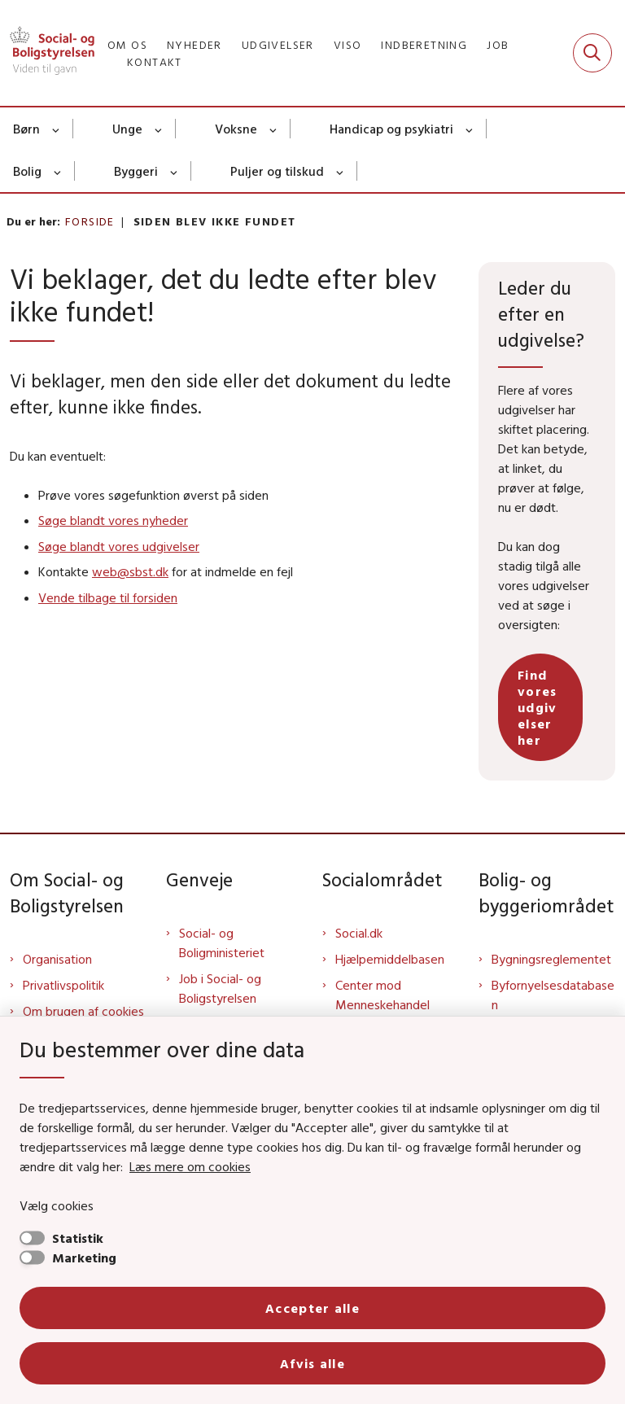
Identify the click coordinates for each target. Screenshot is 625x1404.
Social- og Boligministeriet (221, 942)
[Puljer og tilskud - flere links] (340, 171)
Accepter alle (312, 1308)
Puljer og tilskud (277, 171)
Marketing (84, 1257)
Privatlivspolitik (63, 985)
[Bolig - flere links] (58, 171)
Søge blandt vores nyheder (113, 520)
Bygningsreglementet (551, 959)
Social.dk (358, 933)
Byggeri (136, 171)
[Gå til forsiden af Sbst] (47, 53)
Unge (127, 128)
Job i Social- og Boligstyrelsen (220, 988)
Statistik (77, 1238)
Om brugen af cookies (83, 1011)
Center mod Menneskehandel (382, 995)
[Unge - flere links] (159, 128)
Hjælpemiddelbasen (389, 959)
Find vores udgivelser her (537, 707)
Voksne (236, 128)
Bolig (27, 171)
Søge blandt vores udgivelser (118, 546)
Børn (26, 128)
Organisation (57, 959)
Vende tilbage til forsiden (107, 597)
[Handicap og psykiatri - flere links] (470, 128)
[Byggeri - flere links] (174, 171)
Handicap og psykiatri (391, 128)
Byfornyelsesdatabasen (553, 995)
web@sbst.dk (130, 571)
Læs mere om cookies (190, 1166)
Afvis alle (312, 1363)
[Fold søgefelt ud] (592, 52)
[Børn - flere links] (56, 128)
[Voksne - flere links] (274, 128)
